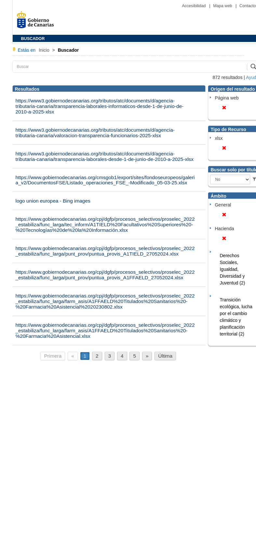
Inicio (45, 50)
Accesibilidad (194, 6)
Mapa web (223, 6)
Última (165, 356)
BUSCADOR (33, 38)
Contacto (247, 6)
